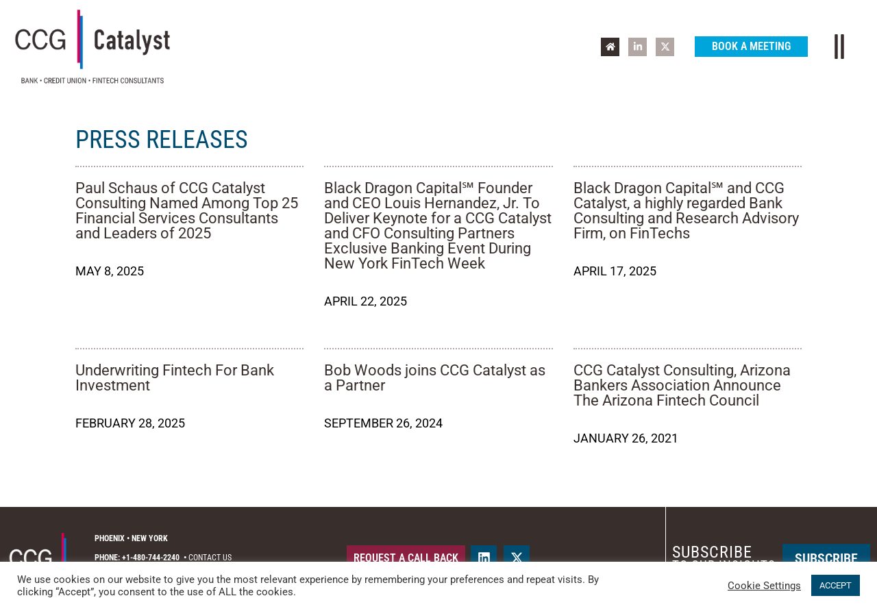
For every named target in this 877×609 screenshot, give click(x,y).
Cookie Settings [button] (764, 586)
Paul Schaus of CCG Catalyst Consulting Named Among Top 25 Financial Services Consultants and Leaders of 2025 (186, 210)
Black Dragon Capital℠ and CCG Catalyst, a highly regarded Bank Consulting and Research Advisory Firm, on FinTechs (686, 210)
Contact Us (210, 557)
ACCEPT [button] (835, 585)
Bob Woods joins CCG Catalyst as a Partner (434, 378)
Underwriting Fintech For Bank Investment (174, 378)
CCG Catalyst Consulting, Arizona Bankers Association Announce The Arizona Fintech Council (682, 385)
